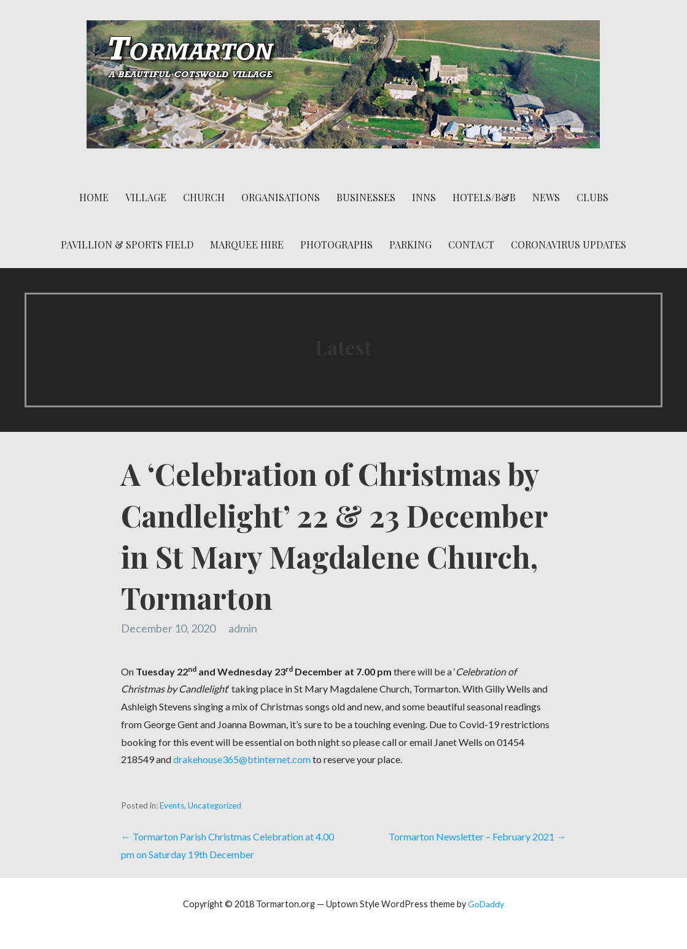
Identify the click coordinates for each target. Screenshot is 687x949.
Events (172, 805)
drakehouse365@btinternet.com (242, 759)
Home (94, 197)
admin (242, 628)
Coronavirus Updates (568, 244)
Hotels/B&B (484, 197)
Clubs (592, 197)
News (546, 197)
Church (204, 197)
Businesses (365, 197)
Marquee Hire (247, 244)
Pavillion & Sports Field (127, 244)
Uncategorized (214, 805)
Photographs (336, 244)
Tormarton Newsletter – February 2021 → (477, 836)
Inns (424, 197)
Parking (410, 244)
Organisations (280, 197)
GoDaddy (486, 904)
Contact (471, 244)
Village (145, 197)
